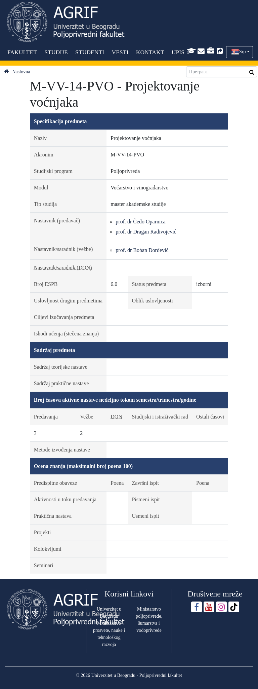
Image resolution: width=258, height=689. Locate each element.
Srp (242, 51)
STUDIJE (56, 52)
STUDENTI (89, 52)
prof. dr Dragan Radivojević (146, 231)
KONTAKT (150, 52)
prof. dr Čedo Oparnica (140, 221)
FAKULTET (22, 52)
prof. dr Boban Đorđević (142, 250)
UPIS (178, 52)
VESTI (120, 52)
